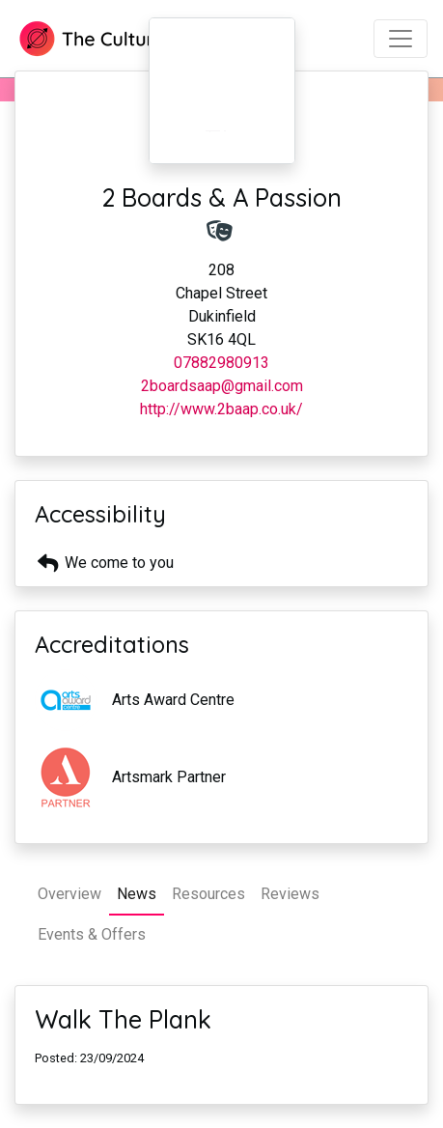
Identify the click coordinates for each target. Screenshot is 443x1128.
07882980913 (221, 362)
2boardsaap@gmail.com (222, 386)
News (136, 894)
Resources (208, 894)
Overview (69, 894)
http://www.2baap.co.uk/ (221, 409)
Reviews (290, 894)
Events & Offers (92, 934)
